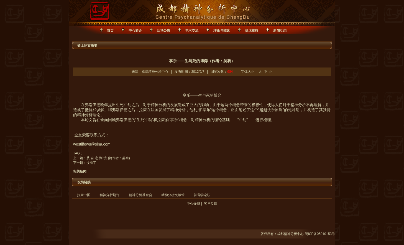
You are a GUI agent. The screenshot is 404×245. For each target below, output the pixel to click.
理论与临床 (221, 30)
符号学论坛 (202, 195)
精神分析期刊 (109, 195)
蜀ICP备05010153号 (320, 234)
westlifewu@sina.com (92, 144)
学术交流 (191, 30)
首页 (110, 30)
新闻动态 (280, 30)
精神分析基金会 (140, 195)
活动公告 (163, 30)
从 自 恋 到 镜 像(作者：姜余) (108, 158)
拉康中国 (83, 195)
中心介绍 (193, 204)
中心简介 (135, 30)
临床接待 (251, 30)
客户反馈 (210, 204)
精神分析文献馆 (173, 195)
